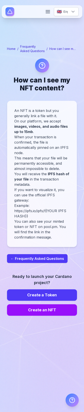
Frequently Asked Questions (32, 49)
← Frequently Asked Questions (37, 258)
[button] (73, 11)
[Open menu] (47, 11)
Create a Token (42, 295)
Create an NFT (42, 310)
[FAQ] (72, 400)
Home (11, 49)
